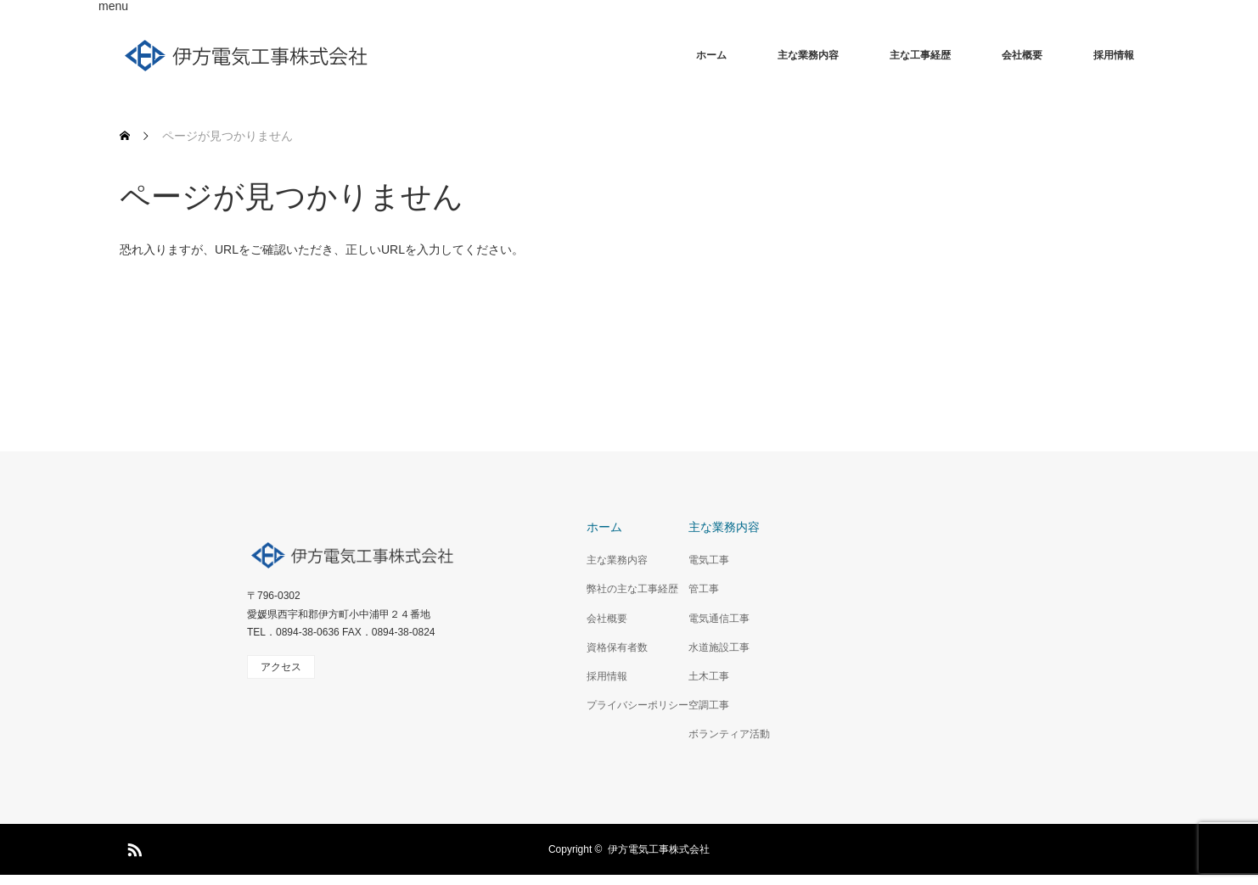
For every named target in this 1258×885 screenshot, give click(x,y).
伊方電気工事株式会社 (659, 849)
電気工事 (708, 560)
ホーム (711, 55)
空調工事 (708, 705)
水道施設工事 (719, 647)
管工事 (703, 589)
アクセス (281, 667)
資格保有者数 (617, 647)
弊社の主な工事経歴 (632, 589)
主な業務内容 (808, 55)
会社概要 (1022, 55)
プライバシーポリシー (637, 705)
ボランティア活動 (729, 734)
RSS (132, 847)
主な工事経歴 (920, 55)
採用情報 (1113, 55)
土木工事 (708, 676)
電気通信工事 (719, 619)
